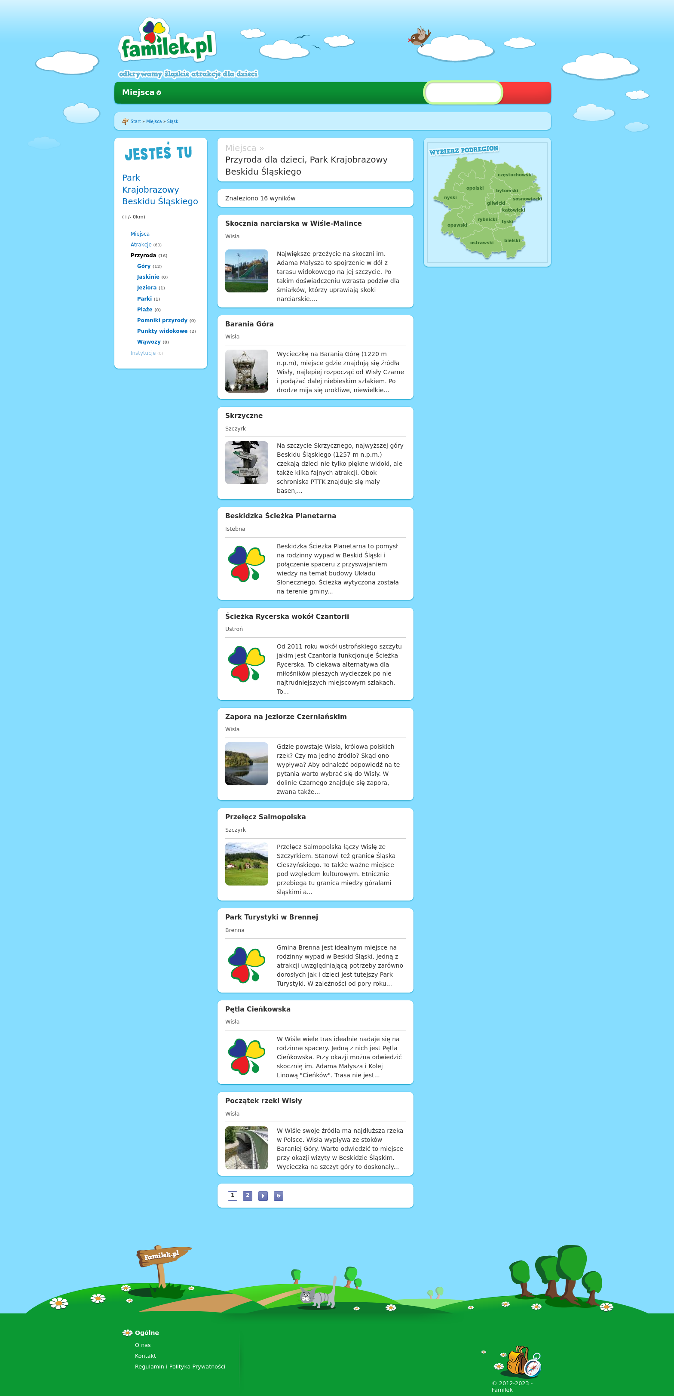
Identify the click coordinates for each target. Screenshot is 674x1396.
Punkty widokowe (162, 331)
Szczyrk (235, 428)
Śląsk (172, 121)
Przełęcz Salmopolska (265, 817)
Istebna (235, 529)
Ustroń (234, 629)
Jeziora (147, 288)
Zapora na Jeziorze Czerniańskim (286, 717)
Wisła (232, 236)
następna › (263, 1196)
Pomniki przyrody (162, 320)
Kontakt (145, 1356)
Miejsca (138, 92)
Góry (144, 266)
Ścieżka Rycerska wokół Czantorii (287, 617)
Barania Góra (249, 324)
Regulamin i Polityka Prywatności (180, 1366)
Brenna (235, 930)
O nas (143, 1345)
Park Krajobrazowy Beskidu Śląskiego (160, 189)
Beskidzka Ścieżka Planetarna (281, 516)
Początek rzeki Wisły (263, 1101)
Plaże (145, 310)
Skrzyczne (244, 416)
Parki (144, 299)
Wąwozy (149, 342)
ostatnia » (278, 1196)
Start (136, 121)
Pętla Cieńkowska (258, 1009)
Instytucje (143, 353)
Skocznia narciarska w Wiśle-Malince (293, 224)
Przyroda (143, 255)
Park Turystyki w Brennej (271, 917)
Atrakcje (141, 245)
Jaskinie (148, 277)
